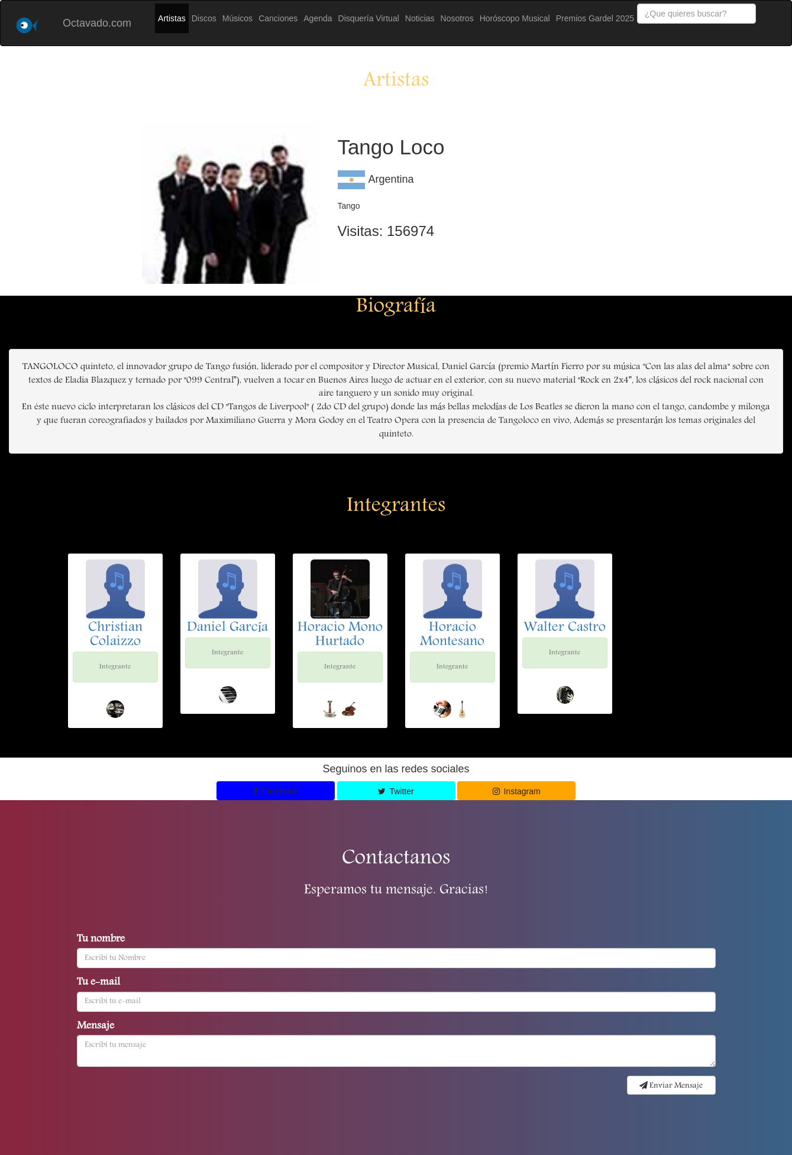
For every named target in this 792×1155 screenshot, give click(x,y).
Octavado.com (97, 23)
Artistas (172, 18)
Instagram (517, 791)
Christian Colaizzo (115, 635)
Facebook (275, 791)
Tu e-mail (98, 983)
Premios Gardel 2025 (595, 18)
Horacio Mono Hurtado (340, 635)
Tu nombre (101, 939)
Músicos (237, 18)
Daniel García (228, 628)
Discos (204, 18)
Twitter (395, 791)
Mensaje (95, 1026)
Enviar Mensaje (671, 1085)
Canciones (278, 18)
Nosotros (457, 18)
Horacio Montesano (452, 635)
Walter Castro (564, 628)
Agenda (317, 18)
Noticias (420, 18)
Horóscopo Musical (515, 18)
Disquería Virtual (368, 18)
